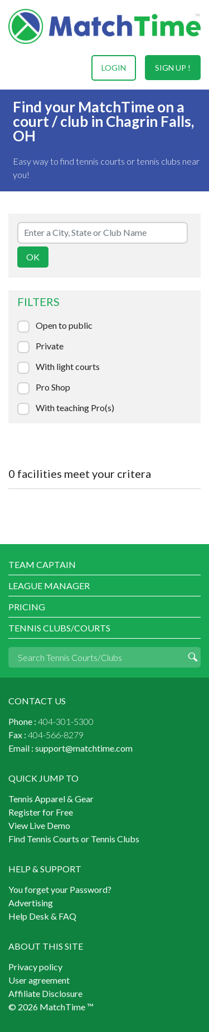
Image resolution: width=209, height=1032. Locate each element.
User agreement (39, 980)
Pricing (26, 606)
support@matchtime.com (84, 748)
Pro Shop (53, 387)
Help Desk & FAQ (42, 916)
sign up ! (173, 67)
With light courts (68, 367)
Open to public (64, 325)
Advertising (30, 902)
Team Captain (42, 564)
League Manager (49, 585)
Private (50, 346)
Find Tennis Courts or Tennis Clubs (73, 838)
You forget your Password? (59, 889)
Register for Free (40, 812)
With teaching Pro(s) (75, 408)
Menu (18, 68)
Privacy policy (35, 966)
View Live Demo (39, 825)
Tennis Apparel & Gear (51, 798)
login (113, 67)
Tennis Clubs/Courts (59, 628)
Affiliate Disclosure (45, 993)
